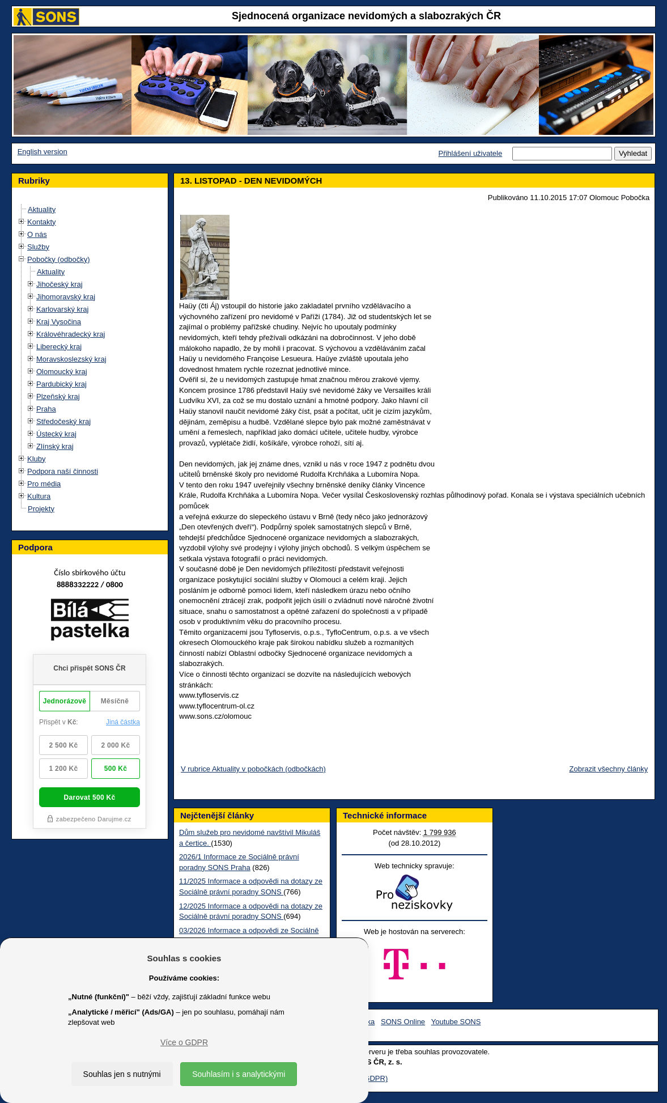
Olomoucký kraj (61, 371)
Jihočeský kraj (59, 284)
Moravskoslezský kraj (71, 359)
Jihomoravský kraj (65, 296)
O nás (37, 234)
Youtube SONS (456, 1021)
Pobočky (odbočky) (58, 259)
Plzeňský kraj (58, 396)
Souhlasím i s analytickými (238, 1074)
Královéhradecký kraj (70, 334)
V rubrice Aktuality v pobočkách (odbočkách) (253, 769)
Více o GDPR (184, 1042)
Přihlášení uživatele (470, 153)
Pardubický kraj (61, 384)
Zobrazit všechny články (609, 769)
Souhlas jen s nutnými (122, 1074)
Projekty (41, 508)
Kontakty (41, 222)
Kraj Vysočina (58, 321)
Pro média (44, 484)
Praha (46, 409)
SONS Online (403, 1021)
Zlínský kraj (55, 446)
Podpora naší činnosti (62, 471)
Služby (38, 247)
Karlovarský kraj (62, 309)
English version (42, 151)
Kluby (36, 459)
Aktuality (42, 209)
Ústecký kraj (56, 434)
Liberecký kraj (59, 346)
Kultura (38, 496)
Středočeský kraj (63, 421)
